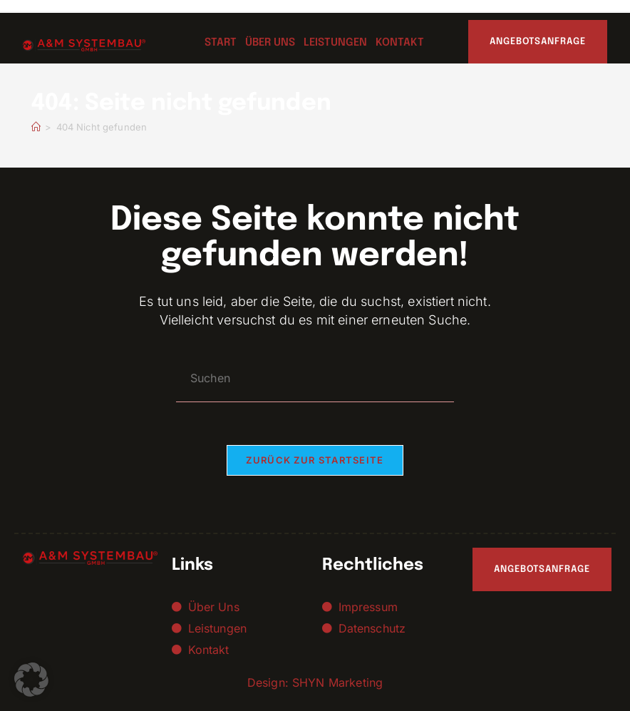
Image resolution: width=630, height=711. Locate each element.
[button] (31, 679)
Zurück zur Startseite (314, 460)
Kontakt (400, 42)
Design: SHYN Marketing (315, 682)
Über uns (270, 42)
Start (221, 42)
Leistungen (335, 42)
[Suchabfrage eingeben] (315, 378)
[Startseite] (36, 127)
